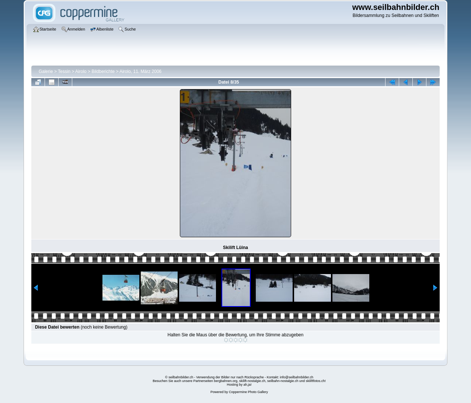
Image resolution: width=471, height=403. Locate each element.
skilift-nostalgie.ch (252, 381)
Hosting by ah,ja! (239, 384)
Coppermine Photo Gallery (248, 392)
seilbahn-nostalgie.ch (283, 381)
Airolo (81, 71)
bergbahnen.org (225, 381)
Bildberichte (103, 71)
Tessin (64, 71)
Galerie (46, 71)
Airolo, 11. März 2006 (140, 71)
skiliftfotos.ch (315, 381)
